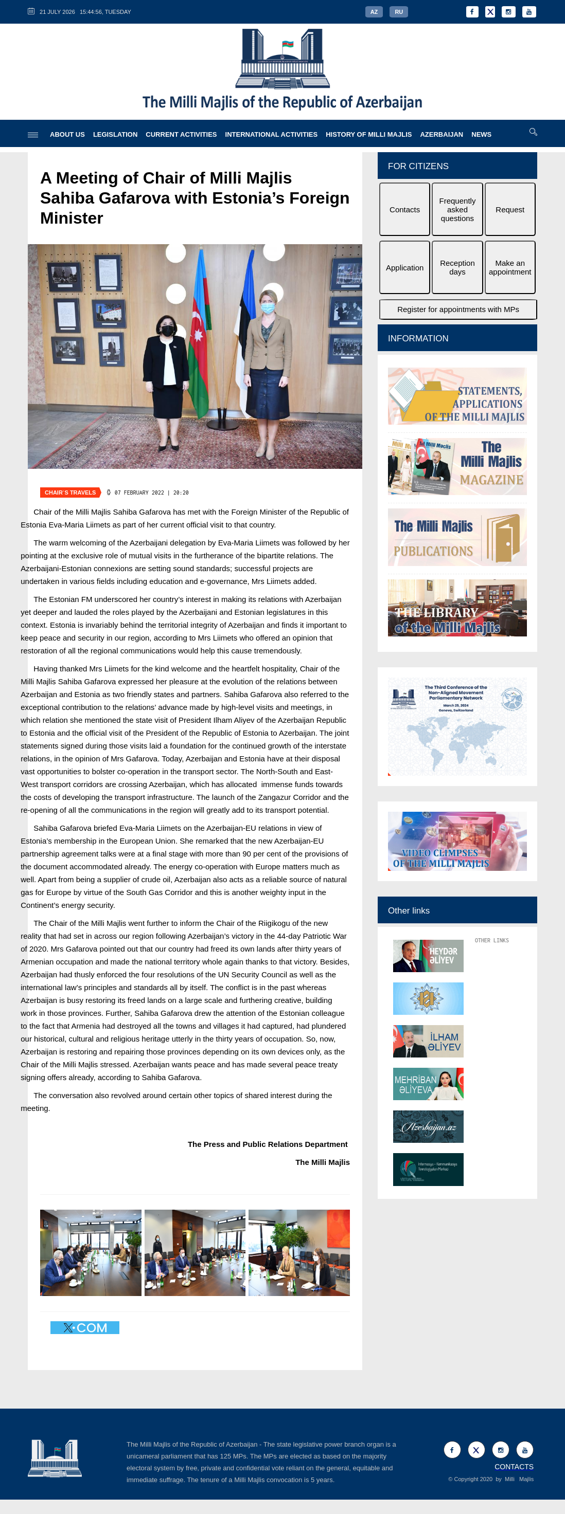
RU (399, 12)
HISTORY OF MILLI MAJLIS (369, 134)
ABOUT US (67, 134)
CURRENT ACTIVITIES (181, 134)
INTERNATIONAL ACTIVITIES (271, 134)
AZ (374, 12)
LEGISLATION (115, 134)
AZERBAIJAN (441, 134)
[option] (457, 503)
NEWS (481, 134)
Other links (409, 911)
